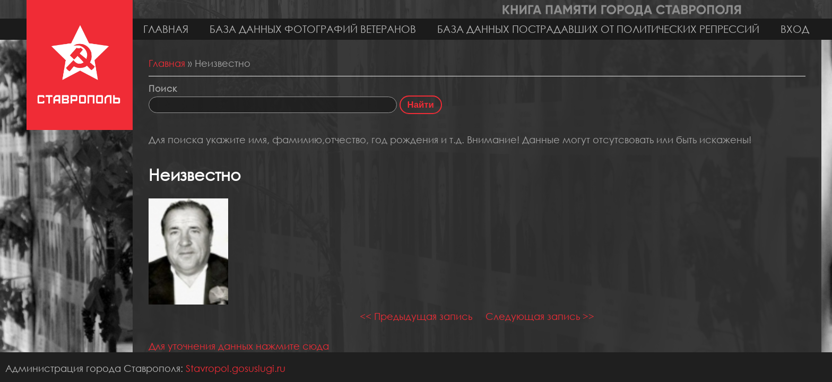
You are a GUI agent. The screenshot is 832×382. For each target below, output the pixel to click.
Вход (795, 29)
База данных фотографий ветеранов (313, 29)
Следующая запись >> (540, 316)
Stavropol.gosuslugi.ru (235, 368)
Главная (165, 29)
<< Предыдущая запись (416, 316)
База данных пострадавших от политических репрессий (598, 29)
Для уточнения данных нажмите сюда (239, 346)
